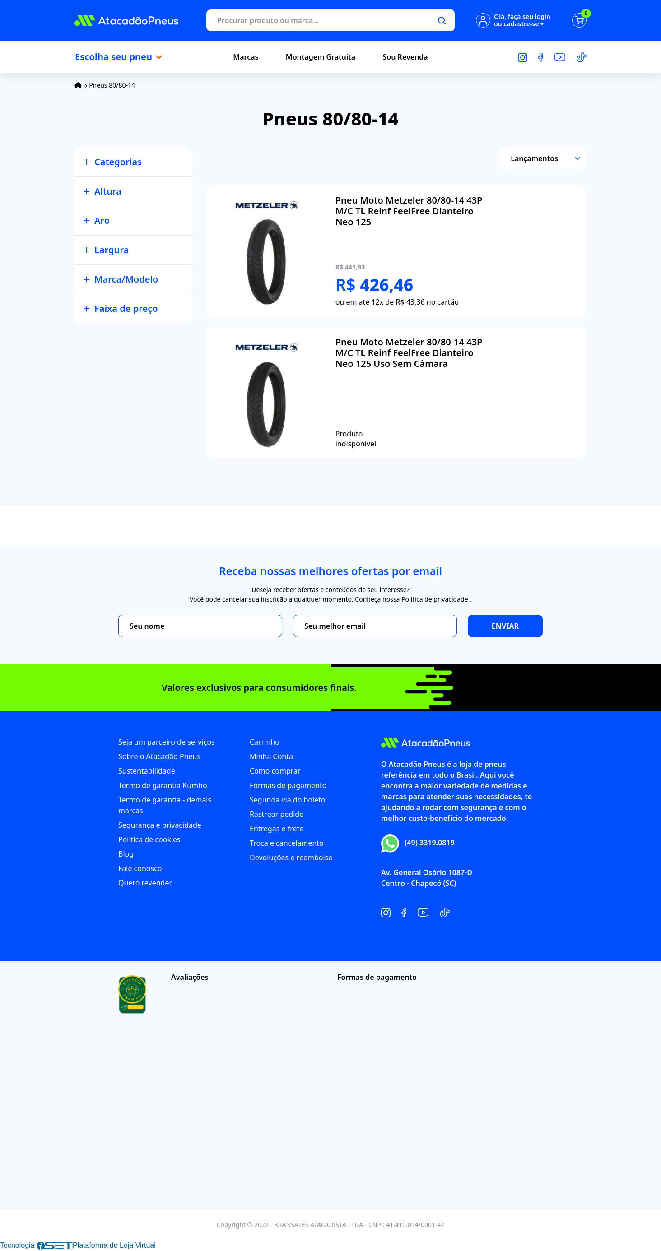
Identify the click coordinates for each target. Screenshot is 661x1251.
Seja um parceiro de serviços (166, 742)
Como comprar (275, 771)
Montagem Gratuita (320, 57)
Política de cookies (149, 839)
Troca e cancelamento (287, 843)
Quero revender (145, 883)
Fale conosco (140, 868)
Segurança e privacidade (159, 825)
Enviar (505, 626)
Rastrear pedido (277, 814)
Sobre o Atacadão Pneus (159, 756)
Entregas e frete (276, 829)
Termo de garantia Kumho (162, 785)
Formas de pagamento (288, 785)
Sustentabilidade (146, 771)
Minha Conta (271, 756)
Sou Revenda (405, 57)
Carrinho (264, 742)
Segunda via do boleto (288, 800)
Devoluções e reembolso (291, 857)
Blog (126, 854)
